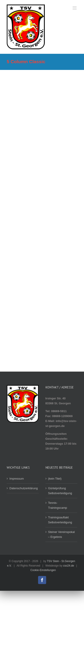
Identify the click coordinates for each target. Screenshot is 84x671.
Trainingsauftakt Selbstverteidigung (60, 520)
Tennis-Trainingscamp (57, 505)
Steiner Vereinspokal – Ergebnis (61, 534)
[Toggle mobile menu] (75, 8)
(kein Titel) (55, 478)
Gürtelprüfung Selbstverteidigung (60, 491)
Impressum (16, 478)
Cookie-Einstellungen (43, 570)
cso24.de (68, 565)
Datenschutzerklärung (23, 488)
